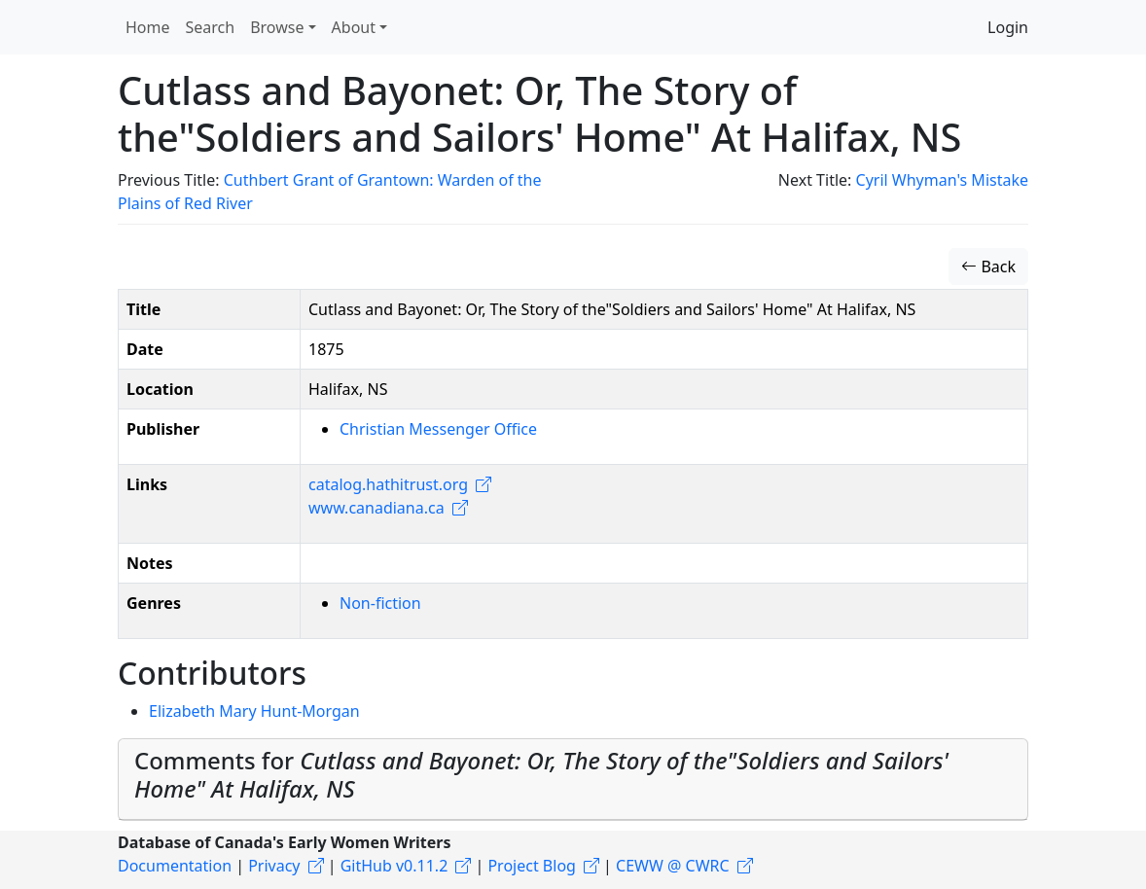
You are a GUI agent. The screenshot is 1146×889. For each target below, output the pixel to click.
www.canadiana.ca (376, 507)
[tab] (573, 779)
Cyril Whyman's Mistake (942, 180)
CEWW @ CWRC (673, 865)
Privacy (274, 865)
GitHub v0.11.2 (394, 865)
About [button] (354, 27)
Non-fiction (380, 603)
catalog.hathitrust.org (388, 484)
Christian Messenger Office (438, 429)
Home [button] (147, 27)
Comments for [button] (541, 774)
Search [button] (210, 27)
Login (1007, 27)
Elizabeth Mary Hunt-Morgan (254, 711)
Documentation (175, 865)
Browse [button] (277, 27)
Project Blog (531, 865)
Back (988, 266)
